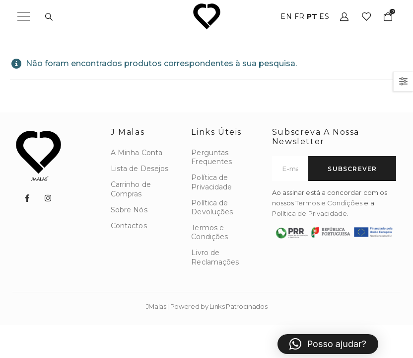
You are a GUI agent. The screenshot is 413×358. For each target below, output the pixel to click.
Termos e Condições (328, 203)
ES (324, 16)
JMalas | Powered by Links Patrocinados (207, 306)
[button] (327, 344)
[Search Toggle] (48, 17)
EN (286, 16)
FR (299, 16)
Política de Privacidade (309, 213)
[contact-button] (352, 168)
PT (312, 16)
